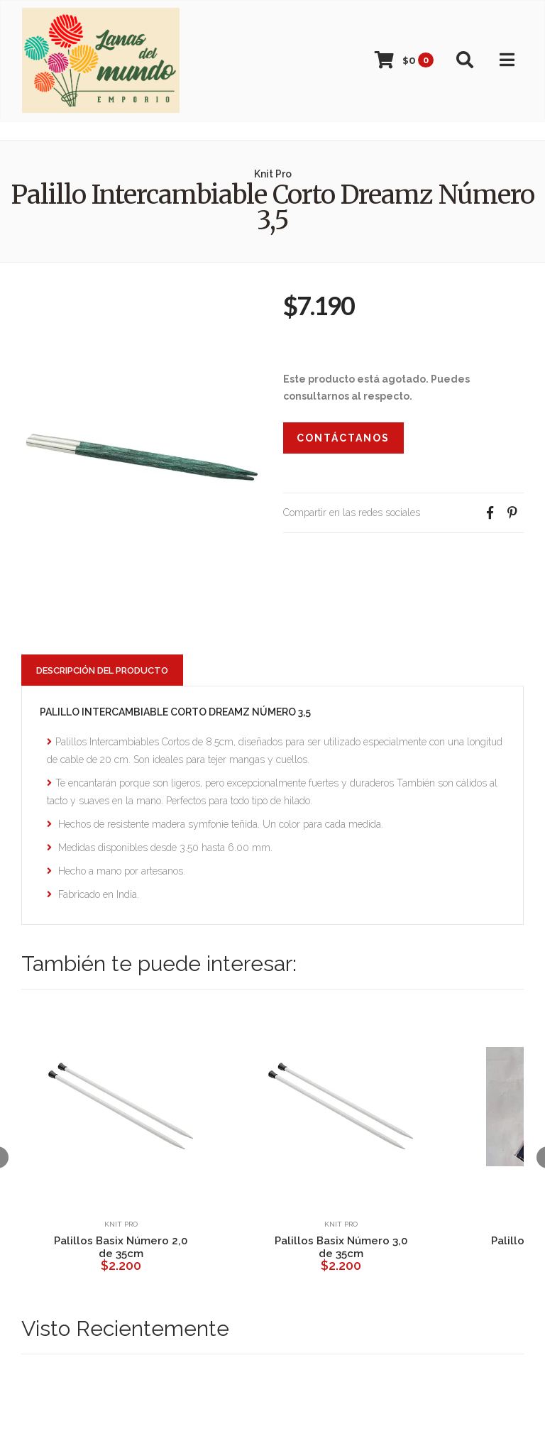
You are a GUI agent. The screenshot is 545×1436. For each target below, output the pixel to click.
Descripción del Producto (102, 670)
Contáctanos (343, 438)
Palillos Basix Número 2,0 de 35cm (120, 1247)
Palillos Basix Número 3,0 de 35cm (341, 1247)
